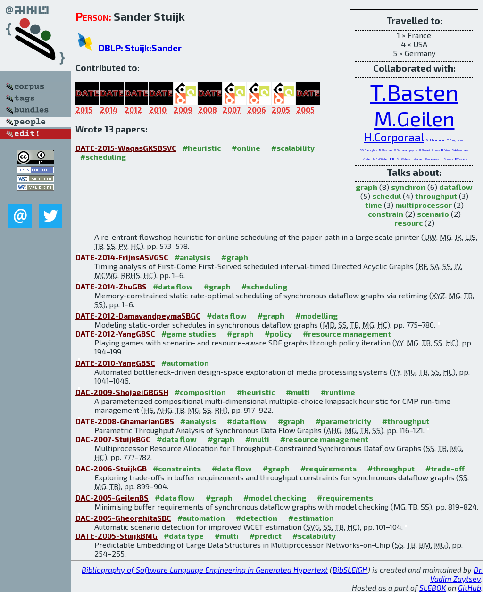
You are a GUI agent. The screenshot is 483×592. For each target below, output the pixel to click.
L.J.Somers (447, 159)
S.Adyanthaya (460, 150)
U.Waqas (417, 159)
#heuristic (202, 147)
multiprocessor (423, 204)
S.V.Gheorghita (368, 150)
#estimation (311, 517)
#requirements (328, 468)
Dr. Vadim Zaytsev (456, 574)
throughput (436, 195)
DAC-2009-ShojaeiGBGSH (121, 391)
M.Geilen (414, 118)
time (373, 204)
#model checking (274, 497)
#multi (298, 391)
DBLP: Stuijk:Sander (140, 47)
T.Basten (414, 92)
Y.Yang (451, 140)
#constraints (177, 468)
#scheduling (103, 156)
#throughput (405, 421)
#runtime (338, 391)
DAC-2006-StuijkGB (111, 468)
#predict (266, 535)
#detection (256, 517)
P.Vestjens (461, 159)
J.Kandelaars (431, 159)
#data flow (173, 286)
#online (246, 147)
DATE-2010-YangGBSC (115, 362)
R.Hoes (436, 150)
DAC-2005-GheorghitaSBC (123, 517)
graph (366, 186)
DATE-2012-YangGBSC (115, 333)
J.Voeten (366, 159)
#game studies (188, 333)
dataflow (456, 186)
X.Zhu (461, 140)
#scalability (293, 147)
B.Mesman (385, 150)
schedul (386, 195)
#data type (184, 535)
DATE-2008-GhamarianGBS (124, 421)
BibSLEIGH (350, 569)
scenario (433, 213)
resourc (408, 222)
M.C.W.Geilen (380, 159)
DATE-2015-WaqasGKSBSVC (125, 147)
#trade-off (445, 468)
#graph (234, 257)
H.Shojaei (424, 150)
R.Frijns (445, 150)
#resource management (347, 333)
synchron (408, 186)
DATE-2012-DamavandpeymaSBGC (137, 315)
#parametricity (343, 421)
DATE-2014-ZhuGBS (111, 286)
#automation (185, 362)
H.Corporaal (394, 137)
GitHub (469, 587)
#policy (278, 333)
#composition (200, 391)
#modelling (316, 315)
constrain (385, 213)
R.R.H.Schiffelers (400, 159)
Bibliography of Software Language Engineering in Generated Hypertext (205, 569)
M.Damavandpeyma (405, 150)
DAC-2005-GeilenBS (112, 497)
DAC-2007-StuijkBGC (112, 439)
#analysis (192, 257)
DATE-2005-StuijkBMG (116, 535)
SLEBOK (432, 587)
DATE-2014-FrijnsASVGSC (121, 257)
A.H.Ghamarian (435, 140)
